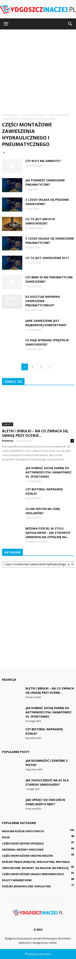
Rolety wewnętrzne (17, 880)
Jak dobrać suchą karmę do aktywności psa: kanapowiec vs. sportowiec (49, 472)
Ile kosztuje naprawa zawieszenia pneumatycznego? (42, 301)
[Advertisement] (38, 69)
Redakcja (7, 440)
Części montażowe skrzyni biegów (27, 856)
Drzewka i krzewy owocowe (22, 849)
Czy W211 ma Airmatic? (43, 161)
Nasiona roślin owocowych (23, 831)
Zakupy (7, 424)
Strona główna (10, 115)
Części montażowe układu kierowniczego (33, 874)
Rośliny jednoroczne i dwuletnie (26, 886)
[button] (70, 23)
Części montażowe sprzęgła (23, 843)
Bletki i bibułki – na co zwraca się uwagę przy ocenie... (35, 433)
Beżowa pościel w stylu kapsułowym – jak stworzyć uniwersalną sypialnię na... (48, 532)
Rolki (6, 837)
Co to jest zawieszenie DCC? (47, 258)
